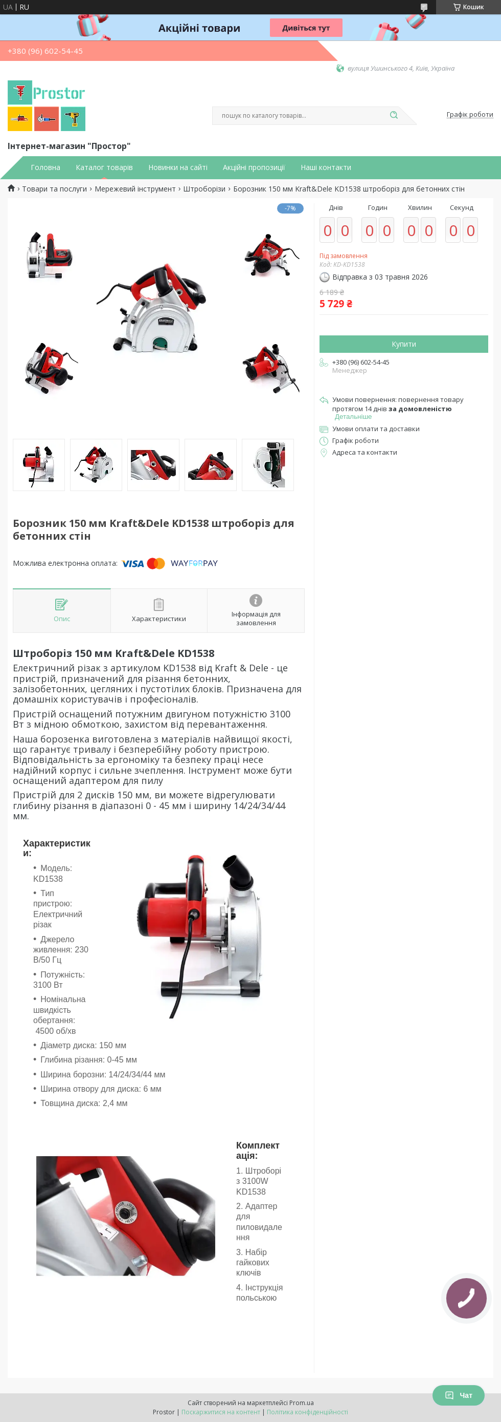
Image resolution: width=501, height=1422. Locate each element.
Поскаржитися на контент (220, 1412)
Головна (45, 167)
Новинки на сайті (178, 167)
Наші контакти (326, 167)
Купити (404, 344)
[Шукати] (393, 116)
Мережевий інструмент (135, 189)
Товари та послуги (54, 189)
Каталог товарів (104, 167)
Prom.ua (301, 1402)
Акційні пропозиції (254, 167)
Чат (458, 1395)
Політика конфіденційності (307, 1412)
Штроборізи (204, 189)
